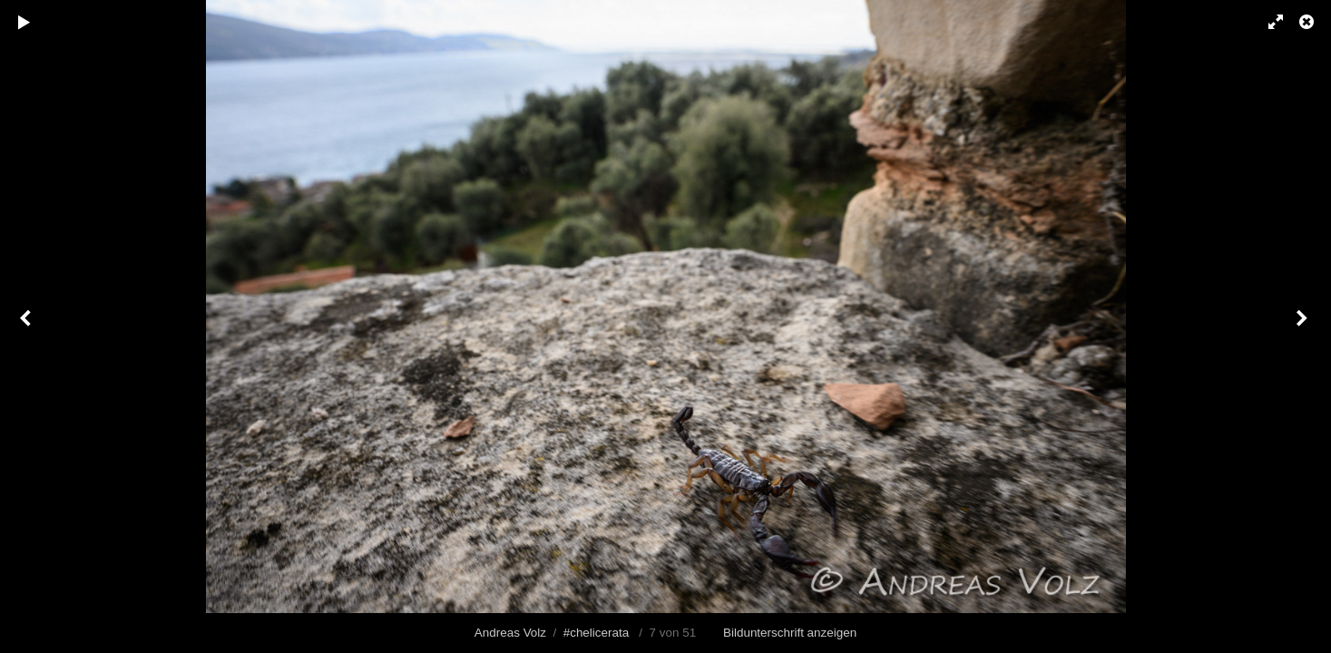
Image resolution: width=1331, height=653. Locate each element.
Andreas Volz (510, 632)
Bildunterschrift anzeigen (789, 632)
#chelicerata (596, 632)
